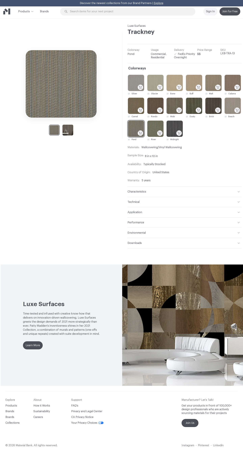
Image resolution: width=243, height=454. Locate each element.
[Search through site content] (129, 11)
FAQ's (74, 405)
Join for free (230, 11)
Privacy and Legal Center (86, 411)
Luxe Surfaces (137, 26)
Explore (158, 3)
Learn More (33, 345)
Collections (12, 422)
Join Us (190, 423)
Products (24, 11)
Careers (38, 417)
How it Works (41, 405)
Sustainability (41, 411)
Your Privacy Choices (87, 423)
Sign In (210, 11)
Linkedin (218, 445)
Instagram (188, 445)
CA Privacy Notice (82, 417)
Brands (44, 11)
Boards (9, 417)
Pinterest (203, 445)
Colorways (137, 68)
